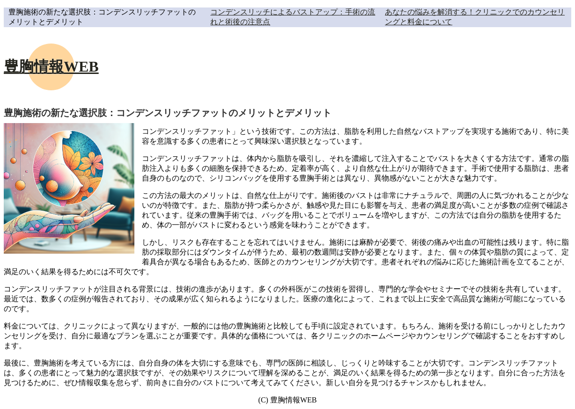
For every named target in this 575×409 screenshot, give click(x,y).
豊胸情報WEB (51, 66)
